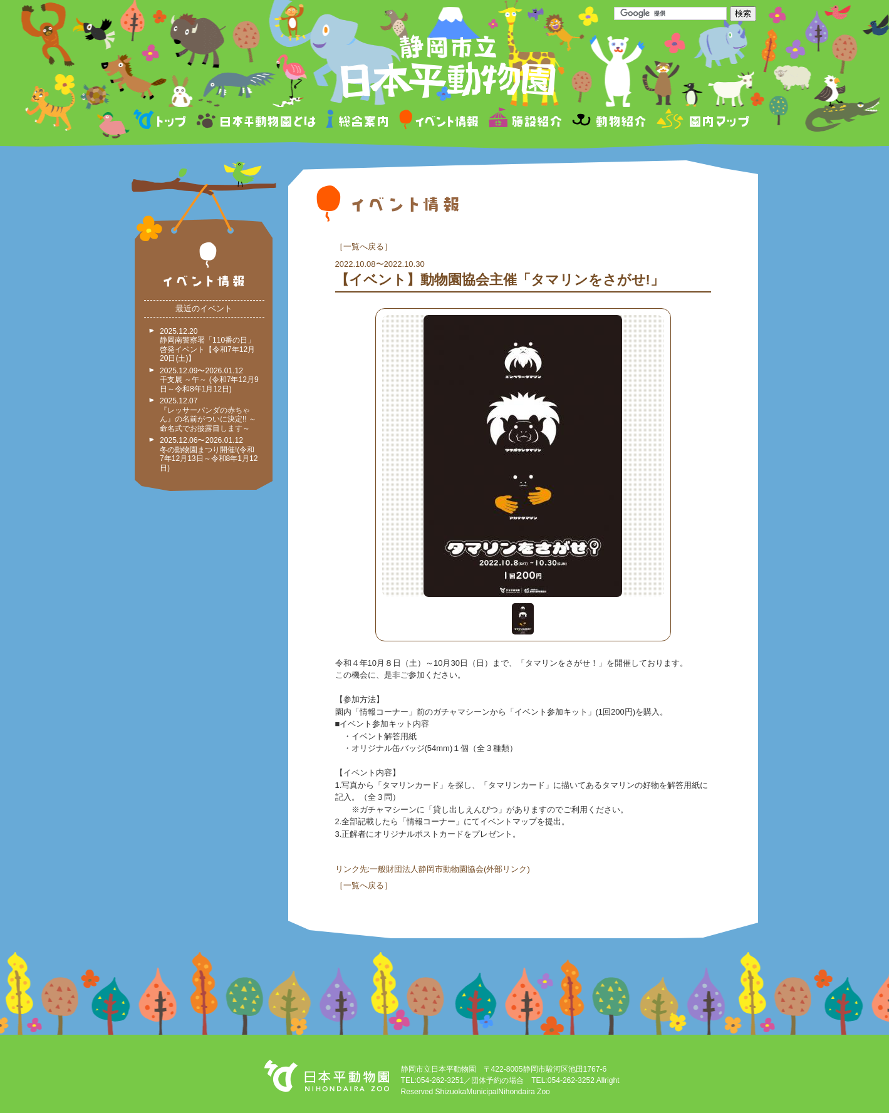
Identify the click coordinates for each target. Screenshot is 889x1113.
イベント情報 (439, 121)
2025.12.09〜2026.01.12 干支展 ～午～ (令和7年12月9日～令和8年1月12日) (209, 379)
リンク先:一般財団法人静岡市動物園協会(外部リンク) (432, 869)
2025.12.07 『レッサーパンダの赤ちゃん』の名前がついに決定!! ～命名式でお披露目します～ (208, 414)
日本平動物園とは (257, 121)
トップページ (162, 121)
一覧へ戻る (363, 246)
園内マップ (701, 121)
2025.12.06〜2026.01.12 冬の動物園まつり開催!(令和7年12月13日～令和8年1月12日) (208, 454)
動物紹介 (608, 121)
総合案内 (358, 121)
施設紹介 (525, 121)
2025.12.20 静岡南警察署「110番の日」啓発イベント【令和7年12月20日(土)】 (207, 345)
